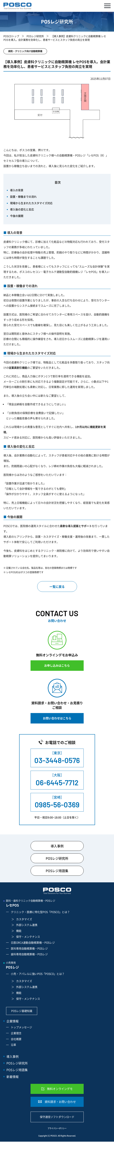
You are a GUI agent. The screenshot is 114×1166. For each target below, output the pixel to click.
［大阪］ (57, 779)
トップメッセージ (21, 1027)
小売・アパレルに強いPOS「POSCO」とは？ (37, 974)
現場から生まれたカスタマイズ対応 (31, 203)
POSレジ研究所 (35, 36)
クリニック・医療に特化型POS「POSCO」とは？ (40, 912)
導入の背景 (16, 190)
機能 (18, 931)
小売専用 (58, 965)
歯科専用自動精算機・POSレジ (29, 954)
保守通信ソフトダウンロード (57, 1117)
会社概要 (16, 1039)
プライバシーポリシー (57, 1128)
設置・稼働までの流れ (23, 196)
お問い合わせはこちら (57, 718)
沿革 (13, 1045)
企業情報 (12, 1021)
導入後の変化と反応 (22, 209)
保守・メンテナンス (28, 936)
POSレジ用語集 (57, 870)
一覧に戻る (57, 586)
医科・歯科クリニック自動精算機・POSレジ (58, 903)
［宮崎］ (57, 802)
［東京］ (57, 757)
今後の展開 (16, 216)
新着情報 (12, 1076)
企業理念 (16, 1033)
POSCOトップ (11, 36)
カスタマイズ (24, 919)
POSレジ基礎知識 (21, 1011)
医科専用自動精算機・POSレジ (29, 948)
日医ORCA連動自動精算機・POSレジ (33, 942)
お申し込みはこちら (57, 665)
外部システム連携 (26, 925)
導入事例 (57, 846)
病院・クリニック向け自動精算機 (25, 51)
